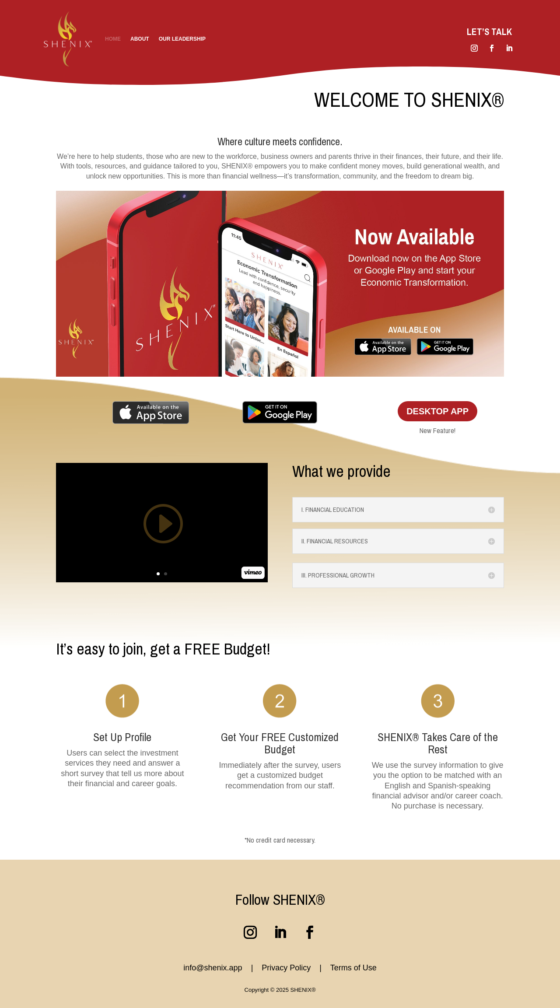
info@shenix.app (212, 967)
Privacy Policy (287, 967)
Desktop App (437, 411)
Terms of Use (353, 967)
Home (113, 39)
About (139, 39)
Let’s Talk (489, 31)
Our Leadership (182, 39)
